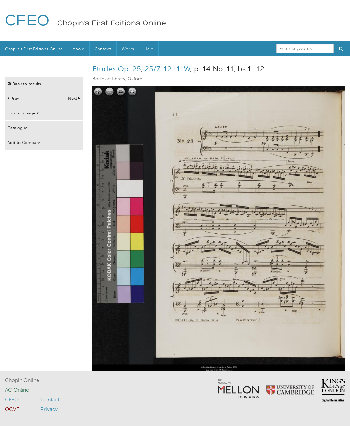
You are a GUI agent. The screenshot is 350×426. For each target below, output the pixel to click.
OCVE (12, 409)
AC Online (17, 390)
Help (148, 48)
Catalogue (17, 127)
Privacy (49, 409)
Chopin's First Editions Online (111, 23)
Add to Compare (24, 142)
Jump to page (23, 113)
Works (128, 48)
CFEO (27, 21)
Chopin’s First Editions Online (34, 48)
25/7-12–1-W (167, 68)
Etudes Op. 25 (116, 68)
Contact (49, 399)
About (78, 48)
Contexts (103, 48)
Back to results (24, 83)
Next (74, 98)
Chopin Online (22, 380)
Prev (13, 98)
